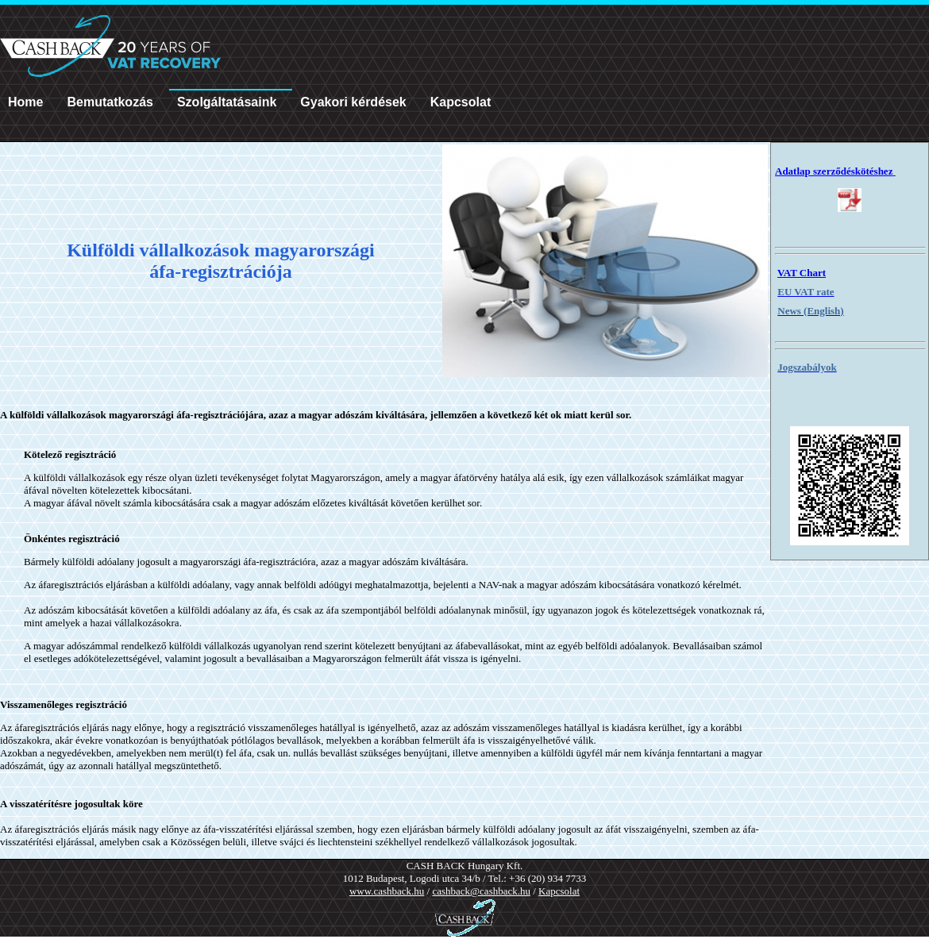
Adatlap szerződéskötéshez (835, 171)
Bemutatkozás (109, 102)
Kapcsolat (460, 102)
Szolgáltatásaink (226, 102)
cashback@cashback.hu (481, 891)
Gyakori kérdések (353, 102)
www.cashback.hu (386, 891)
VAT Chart (801, 273)
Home (25, 102)
